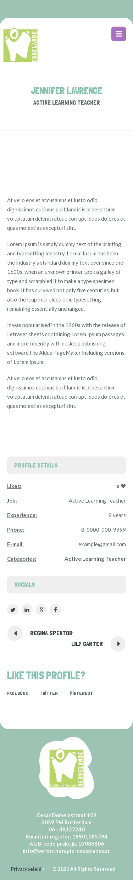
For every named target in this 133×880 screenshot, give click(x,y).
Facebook (17, 693)
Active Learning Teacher (95, 558)
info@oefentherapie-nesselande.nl (67, 850)
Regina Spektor (51, 633)
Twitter (49, 693)
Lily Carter (87, 643)
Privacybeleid (26, 869)
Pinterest (81, 693)
